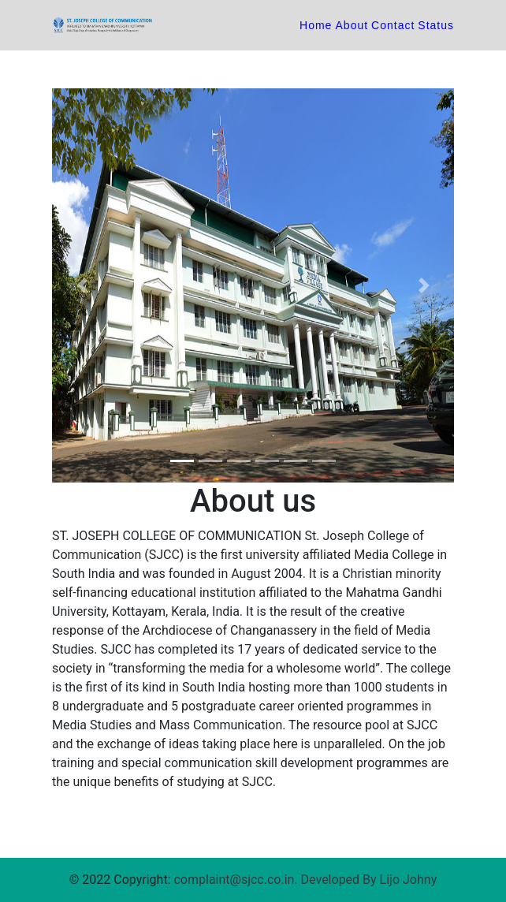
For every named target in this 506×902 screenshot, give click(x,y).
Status (436, 25)
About (352, 25)
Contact (393, 25)
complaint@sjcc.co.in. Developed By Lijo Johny (305, 879)
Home (317, 25)
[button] (82, 285)
